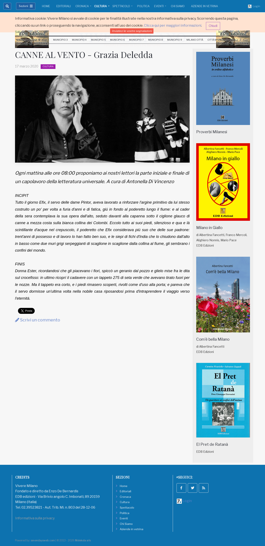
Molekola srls (83, 540)
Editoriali (63, 6)
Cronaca (82, 6)
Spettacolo (121, 6)
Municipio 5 (98, 39)
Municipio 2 (41, 39)
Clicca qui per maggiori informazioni (172, 25)
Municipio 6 (117, 39)
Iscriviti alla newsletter (233, 31)
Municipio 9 (174, 39)
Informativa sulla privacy (35, 518)
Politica (143, 6)
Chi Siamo (178, 6)
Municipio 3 (60, 39)
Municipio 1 (23, 39)
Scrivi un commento (37, 319)
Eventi (159, 6)
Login (254, 6)
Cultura (100, 6)
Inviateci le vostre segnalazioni (132, 31)
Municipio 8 (155, 39)
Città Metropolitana (221, 39)
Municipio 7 (136, 39)
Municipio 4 (79, 39)
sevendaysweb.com (43, 540)
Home (46, 6)
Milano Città (194, 39)
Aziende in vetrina (204, 6)
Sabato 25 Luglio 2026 (30, 31)
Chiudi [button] (213, 26)
